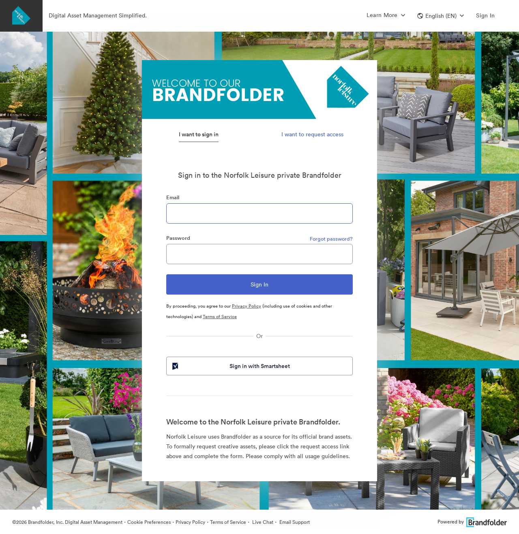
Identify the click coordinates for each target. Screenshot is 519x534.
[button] (440, 16)
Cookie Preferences (149, 522)
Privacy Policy (246, 306)
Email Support (294, 522)
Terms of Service (220, 316)
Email (172, 197)
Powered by (472, 521)
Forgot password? (331, 238)
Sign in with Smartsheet (230, 366)
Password (178, 238)
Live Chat (262, 522)
